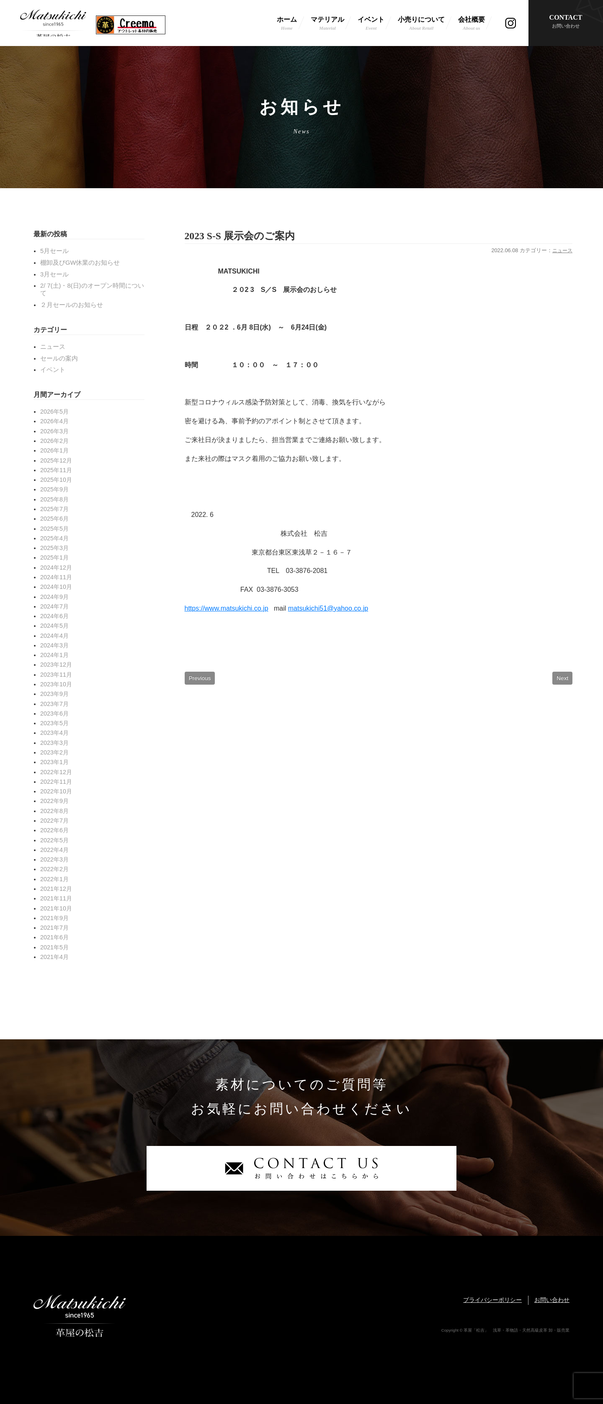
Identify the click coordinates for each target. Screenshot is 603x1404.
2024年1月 (54, 655)
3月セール (54, 274)
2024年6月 (54, 616)
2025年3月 (54, 548)
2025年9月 (54, 489)
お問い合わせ (552, 1300)
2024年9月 (54, 596)
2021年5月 (54, 947)
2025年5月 (54, 528)
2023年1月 (54, 762)
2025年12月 (56, 460)
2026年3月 (54, 431)
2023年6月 (54, 713)
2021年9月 (54, 918)
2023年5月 (54, 723)
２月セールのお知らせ (71, 305)
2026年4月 (54, 421)
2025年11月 (56, 470)
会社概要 (471, 24)
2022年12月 (56, 772)
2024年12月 (56, 567)
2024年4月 (54, 635)
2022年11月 (56, 781)
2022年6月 (54, 830)
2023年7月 (54, 704)
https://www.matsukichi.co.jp (226, 609)
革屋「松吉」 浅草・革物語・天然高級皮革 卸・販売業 (53, 23)
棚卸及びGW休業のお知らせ (80, 262)
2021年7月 (54, 927)
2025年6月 (54, 518)
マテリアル (327, 24)
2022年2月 (54, 869)
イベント (371, 24)
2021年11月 (56, 898)
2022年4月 (54, 849)
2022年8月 (54, 811)
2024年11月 (56, 577)
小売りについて (421, 24)
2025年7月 (54, 509)
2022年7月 (54, 820)
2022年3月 (54, 859)
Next (562, 679)
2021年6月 (54, 937)
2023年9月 (54, 693)
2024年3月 (54, 645)
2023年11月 (56, 674)
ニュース (561, 251)
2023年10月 (56, 684)
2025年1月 (54, 557)
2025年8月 (54, 499)
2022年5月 (54, 840)
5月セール (54, 251)
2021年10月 (56, 908)
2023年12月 (56, 664)
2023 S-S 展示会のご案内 (244, 236)
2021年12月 (56, 888)
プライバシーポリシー (492, 1300)
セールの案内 (59, 358)
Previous (200, 679)
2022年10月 (56, 791)
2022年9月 (54, 801)
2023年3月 (54, 742)
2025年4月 (54, 538)
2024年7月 (54, 606)
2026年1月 (54, 450)
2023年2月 (54, 752)
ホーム (286, 24)
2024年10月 (56, 586)
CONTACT (565, 22)
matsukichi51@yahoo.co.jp (328, 609)
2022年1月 (54, 879)
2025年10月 (56, 479)
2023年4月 (54, 732)
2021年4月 (54, 957)
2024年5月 (54, 625)
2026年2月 (54, 440)
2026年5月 (54, 411)
